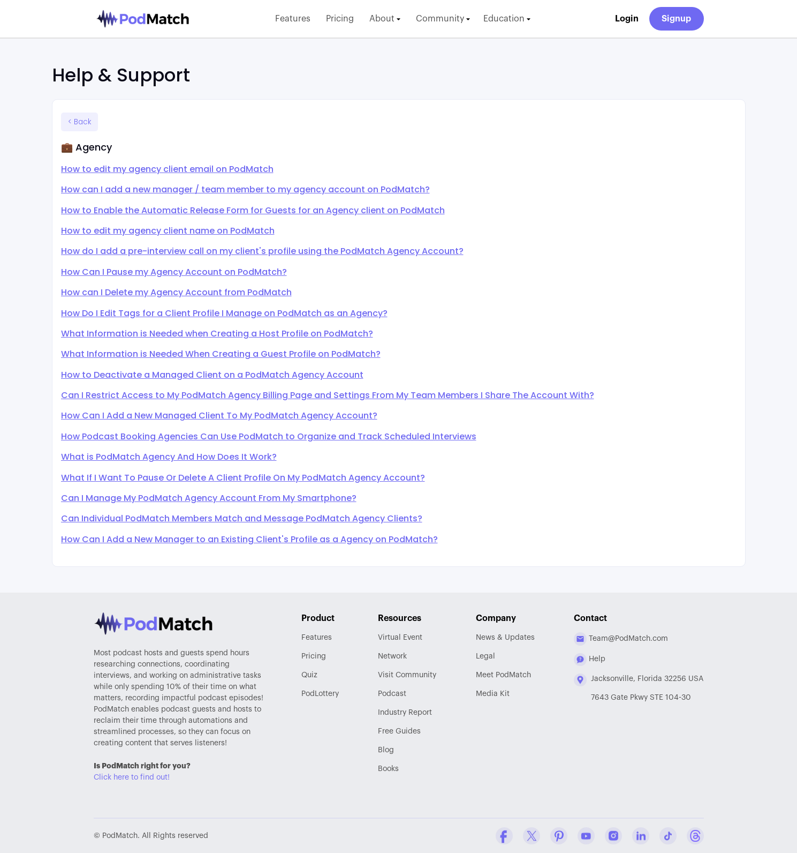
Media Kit (493, 694)
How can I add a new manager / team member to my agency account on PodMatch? (245, 189)
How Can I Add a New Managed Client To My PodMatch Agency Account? (219, 415)
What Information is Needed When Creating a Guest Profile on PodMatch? (221, 354)
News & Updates (505, 637)
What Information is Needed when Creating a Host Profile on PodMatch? (217, 333)
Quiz (309, 675)
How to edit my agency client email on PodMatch (167, 169)
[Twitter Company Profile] (531, 835)
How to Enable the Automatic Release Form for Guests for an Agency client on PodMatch (253, 210)
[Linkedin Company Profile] (640, 835)
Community (443, 18)
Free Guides (399, 731)
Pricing (340, 18)
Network (392, 656)
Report (405, 712)
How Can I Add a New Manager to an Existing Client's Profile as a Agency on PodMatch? (249, 539)
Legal (485, 656)
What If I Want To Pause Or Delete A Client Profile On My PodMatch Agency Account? (243, 478)
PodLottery (320, 694)
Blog (386, 750)
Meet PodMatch (503, 675)
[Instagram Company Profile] (613, 835)
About (384, 18)
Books (388, 769)
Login (627, 18)
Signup (676, 18)
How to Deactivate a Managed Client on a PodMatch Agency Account (212, 375)
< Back (79, 122)
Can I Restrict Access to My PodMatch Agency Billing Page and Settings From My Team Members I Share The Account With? (327, 395)
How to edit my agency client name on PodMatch (168, 231)
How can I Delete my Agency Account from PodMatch (176, 292)
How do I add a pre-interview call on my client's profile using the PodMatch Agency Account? (262, 251)
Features (292, 18)
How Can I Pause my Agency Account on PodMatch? (174, 272)
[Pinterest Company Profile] (558, 835)
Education (506, 18)
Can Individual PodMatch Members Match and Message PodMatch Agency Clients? (241, 518)
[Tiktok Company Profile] (668, 835)
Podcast (392, 694)
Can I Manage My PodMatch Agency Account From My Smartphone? (208, 498)
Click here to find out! (132, 777)
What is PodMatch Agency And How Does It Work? (169, 457)
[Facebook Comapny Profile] (504, 835)
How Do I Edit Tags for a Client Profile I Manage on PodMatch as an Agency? (224, 313)
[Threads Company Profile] (695, 835)
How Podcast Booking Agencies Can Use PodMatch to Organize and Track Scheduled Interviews (268, 436)
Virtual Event (400, 637)
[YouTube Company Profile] (586, 835)
